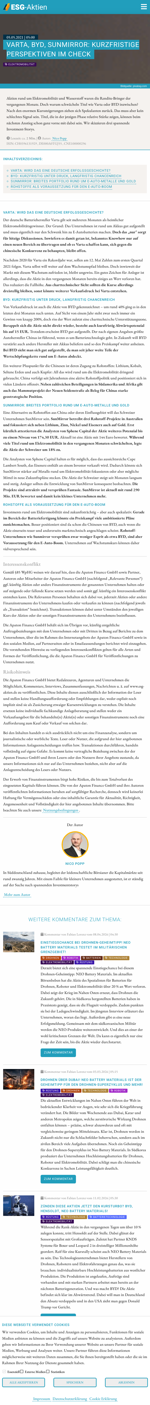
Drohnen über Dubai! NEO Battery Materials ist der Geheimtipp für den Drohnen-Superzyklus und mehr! (92, 1082)
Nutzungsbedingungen (60, 809)
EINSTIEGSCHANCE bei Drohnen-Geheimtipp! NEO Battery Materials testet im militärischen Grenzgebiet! (86, 947)
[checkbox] (4, 1371)
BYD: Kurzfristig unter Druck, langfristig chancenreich (66, 176)
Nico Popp (59, 138)
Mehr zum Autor (17, 894)
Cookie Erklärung (103, 1398)
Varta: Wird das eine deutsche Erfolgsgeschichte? (61, 170)
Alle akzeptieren (23, 1382)
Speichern (74, 1382)
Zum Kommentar (58, 1052)
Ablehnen (126, 1382)
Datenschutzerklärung (70, 1398)
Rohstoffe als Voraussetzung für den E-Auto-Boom (61, 186)
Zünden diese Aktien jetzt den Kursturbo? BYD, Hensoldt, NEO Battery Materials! (87, 1208)
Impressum (41, 1398)
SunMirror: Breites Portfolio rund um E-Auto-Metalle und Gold (73, 181)
